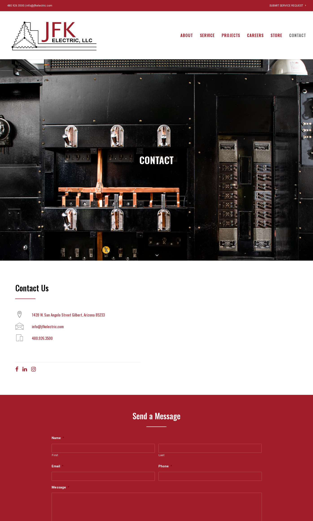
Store (276, 35)
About (186, 35)
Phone (165, 428)
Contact (297, 35)
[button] (16, 332)
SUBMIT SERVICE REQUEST (287, 5)
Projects (231, 35)
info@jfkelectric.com (39, 5)
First (55, 417)
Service (207, 35)
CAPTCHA (60, 497)
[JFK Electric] (54, 35)
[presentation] (86, 509)
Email (57, 428)
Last (162, 417)
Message (60, 449)
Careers (255, 35)
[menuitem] (287, 5)
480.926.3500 (15, 5)
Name (58, 400)
